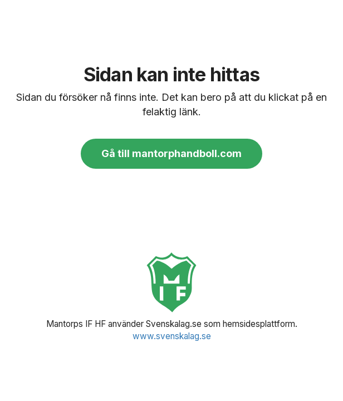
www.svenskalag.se (172, 336)
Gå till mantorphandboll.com (171, 153)
